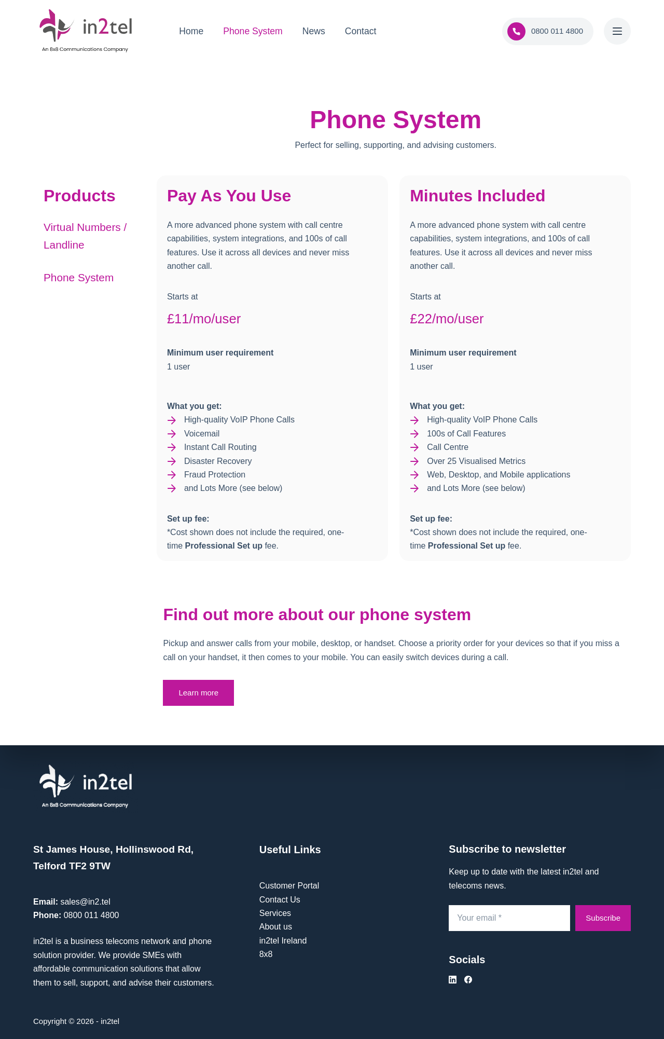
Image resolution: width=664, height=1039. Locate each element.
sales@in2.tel (85, 901)
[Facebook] (468, 979)
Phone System (252, 31)
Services (275, 913)
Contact (361, 31)
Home (191, 31)
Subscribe (603, 917)
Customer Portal (289, 885)
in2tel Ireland (283, 940)
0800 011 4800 (545, 31)
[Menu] (617, 31)
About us (275, 926)
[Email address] (509, 918)
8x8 (266, 954)
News (313, 31)
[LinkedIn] (453, 979)
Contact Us (279, 899)
